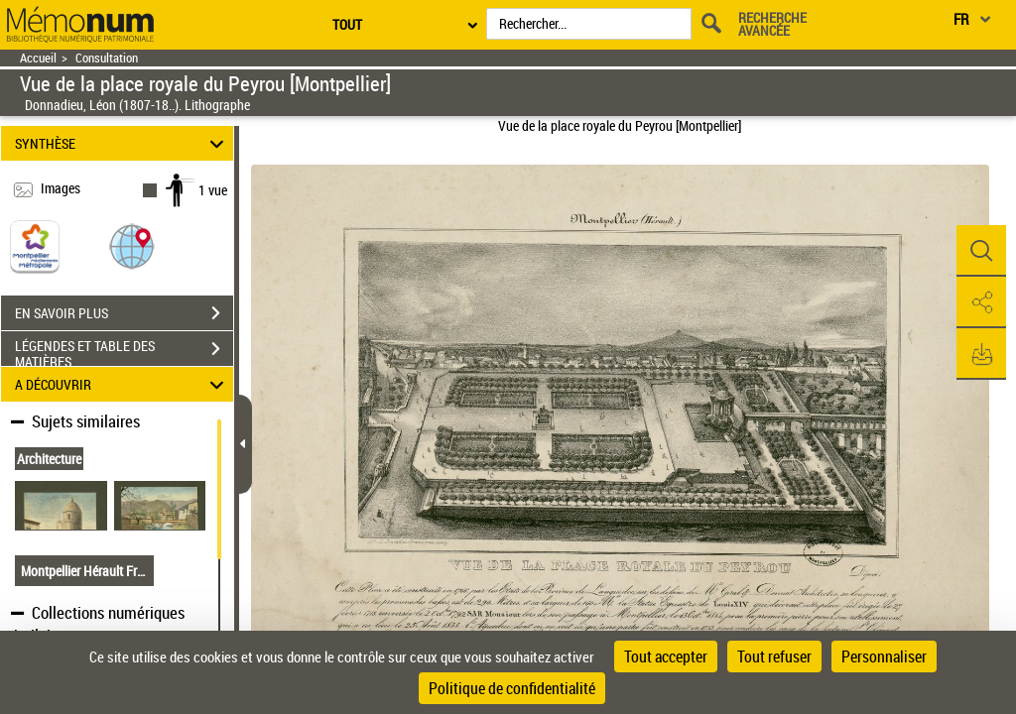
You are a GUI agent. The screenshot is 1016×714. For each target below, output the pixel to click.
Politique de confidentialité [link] (512, 688)
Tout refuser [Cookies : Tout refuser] (774, 656)
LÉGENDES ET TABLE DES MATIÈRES (124, 351)
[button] (132, 245)
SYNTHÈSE (122, 143)
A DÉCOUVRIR (122, 384)
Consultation (106, 58)
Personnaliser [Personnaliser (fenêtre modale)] (884, 656)
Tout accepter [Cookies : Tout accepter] (665, 656)
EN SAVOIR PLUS (124, 313)
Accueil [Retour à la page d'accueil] (38, 58)
